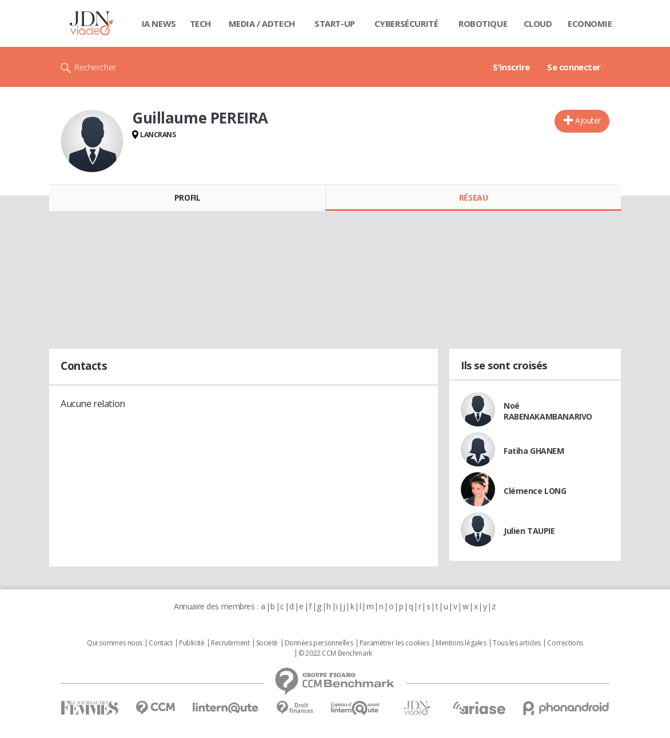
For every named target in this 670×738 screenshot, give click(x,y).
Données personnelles (319, 643)
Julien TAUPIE (529, 530)
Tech (200, 23)
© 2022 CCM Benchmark (335, 653)
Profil (187, 197)
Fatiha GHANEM (534, 450)
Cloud (538, 23)
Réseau (473, 197)
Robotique (482, 23)
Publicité (191, 643)
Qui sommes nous (114, 643)
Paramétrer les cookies (394, 643)
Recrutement (230, 643)
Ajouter (588, 120)
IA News (159, 23)
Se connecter (574, 67)
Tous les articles (517, 643)
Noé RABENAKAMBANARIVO (548, 411)
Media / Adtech (262, 23)
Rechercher (95, 67)
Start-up (334, 23)
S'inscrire (511, 67)
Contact (160, 643)
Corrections (565, 643)
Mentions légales (461, 643)
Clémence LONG (535, 490)
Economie (590, 23)
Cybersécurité (406, 23)
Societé (267, 643)
